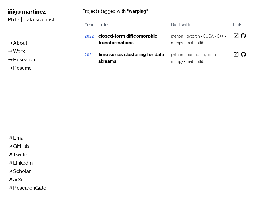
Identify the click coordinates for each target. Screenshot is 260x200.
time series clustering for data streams (131, 58)
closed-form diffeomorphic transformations (127, 39)
